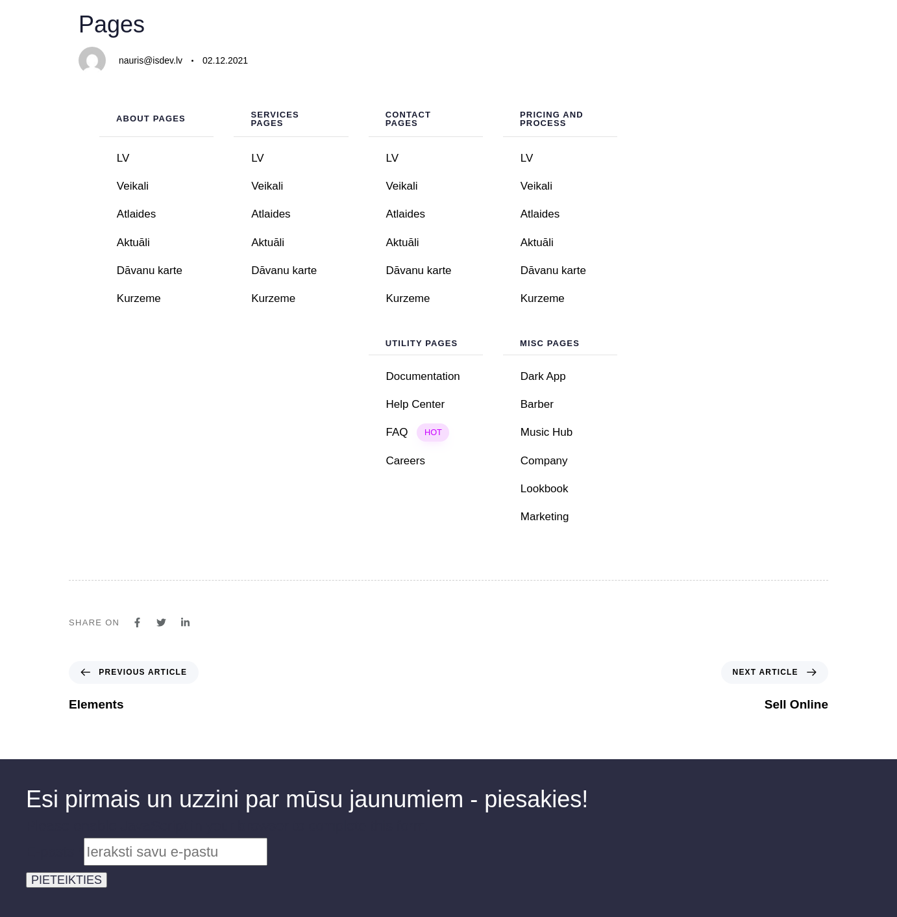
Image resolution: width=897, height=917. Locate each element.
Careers (405, 461)
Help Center (415, 404)
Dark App (543, 376)
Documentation (423, 376)
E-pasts (55, 852)
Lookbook (569, 489)
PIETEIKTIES (66, 879)
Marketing (545, 516)
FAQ (417, 432)
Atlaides (136, 214)
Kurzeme (139, 298)
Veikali (133, 186)
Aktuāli (133, 242)
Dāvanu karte (149, 270)
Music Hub (546, 432)
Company (544, 461)
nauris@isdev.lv (150, 60)
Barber (537, 404)
